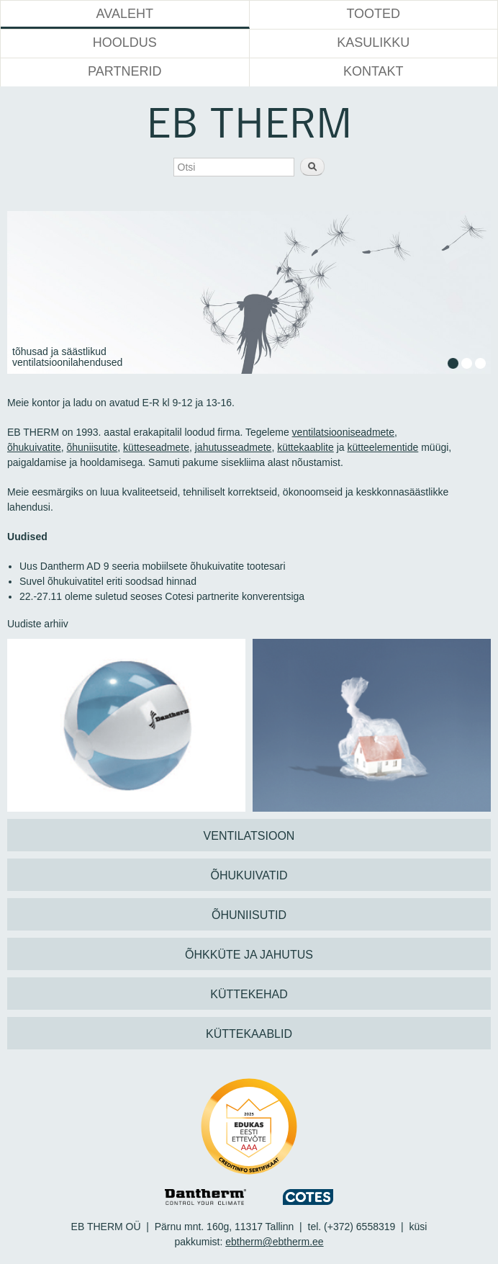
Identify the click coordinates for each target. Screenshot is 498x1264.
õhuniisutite (92, 447)
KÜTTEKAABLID (249, 1034)
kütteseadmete (156, 447)
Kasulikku (373, 42)
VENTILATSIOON (249, 836)
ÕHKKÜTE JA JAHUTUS (249, 955)
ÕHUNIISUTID (249, 915)
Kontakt (373, 71)
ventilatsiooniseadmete (343, 432)
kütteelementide (382, 447)
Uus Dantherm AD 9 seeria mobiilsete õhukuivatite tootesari (152, 566)
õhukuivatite (34, 447)
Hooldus (125, 42)
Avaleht (124, 13)
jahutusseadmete (233, 447)
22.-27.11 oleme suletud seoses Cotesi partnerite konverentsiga (161, 596)
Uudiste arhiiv (37, 623)
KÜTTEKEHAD (249, 994)
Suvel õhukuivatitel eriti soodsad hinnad (107, 581)
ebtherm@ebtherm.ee (274, 1241)
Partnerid (124, 71)
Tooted (373, 13)
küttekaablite (305, 447)
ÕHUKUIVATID (249, 875)
